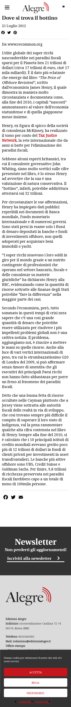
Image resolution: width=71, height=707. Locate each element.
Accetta (35, 672)
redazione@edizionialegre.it (32, 641)
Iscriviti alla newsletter (29, 559)
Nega (35, 682)
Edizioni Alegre (35, 7)
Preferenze (35, 693)
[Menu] (7, 7)
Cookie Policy (26, 702)
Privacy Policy (43, 702)
